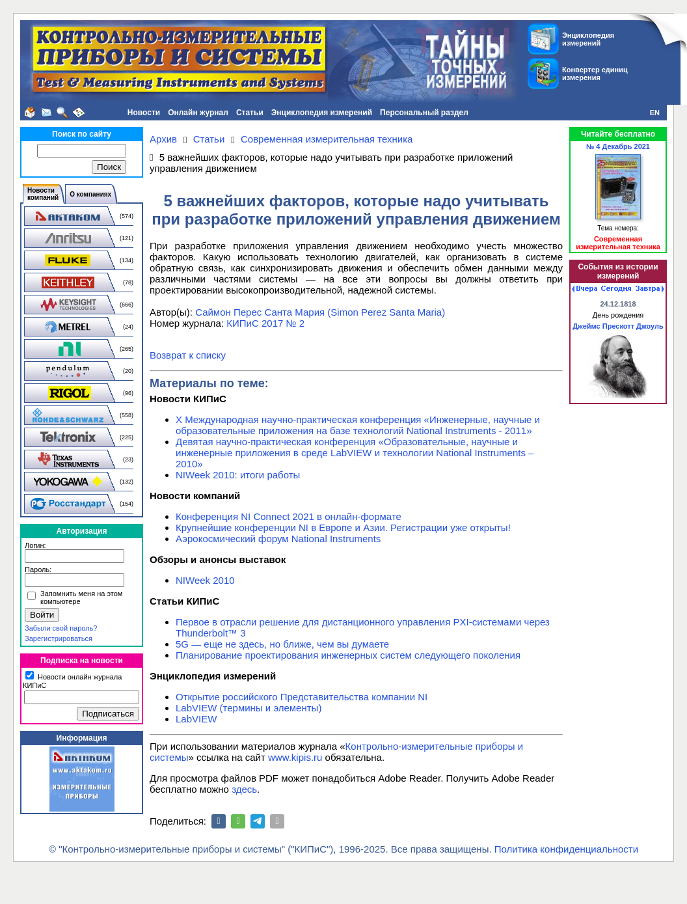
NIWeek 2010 (205, 580)
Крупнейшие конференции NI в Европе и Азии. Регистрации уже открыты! (343, 527)
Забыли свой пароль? (61, 628)
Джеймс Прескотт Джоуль (618, 326)
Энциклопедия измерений (321, 112)
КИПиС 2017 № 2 (265, 323)
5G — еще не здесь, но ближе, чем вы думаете (282, 644)
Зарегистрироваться (58, 638)
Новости (144, 112)
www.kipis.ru (295, 757)
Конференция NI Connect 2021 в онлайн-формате (288, 516)
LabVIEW (196, 718)
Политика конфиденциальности (566, 849)
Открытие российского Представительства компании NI (301, 696)
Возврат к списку (188, 355)
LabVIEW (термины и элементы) (248, 707)
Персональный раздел (424, 112)
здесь (244, 789)
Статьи (249, 112)
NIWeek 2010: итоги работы (238, 474)
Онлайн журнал (198, 112)
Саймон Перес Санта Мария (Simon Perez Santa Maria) (320, 312)
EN (655, 112)
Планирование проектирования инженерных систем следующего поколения (348, 655)
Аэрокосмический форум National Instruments (278, 538)
